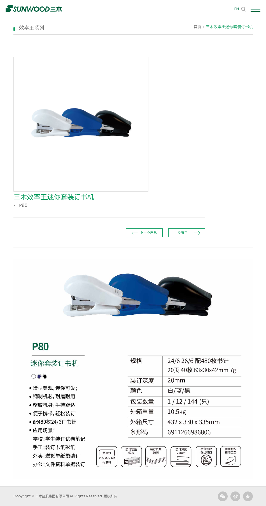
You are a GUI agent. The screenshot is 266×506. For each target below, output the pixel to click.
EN (236, 9)
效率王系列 (31, 27)
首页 (197, 27)
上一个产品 (148, 232)
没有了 (183, 232)
